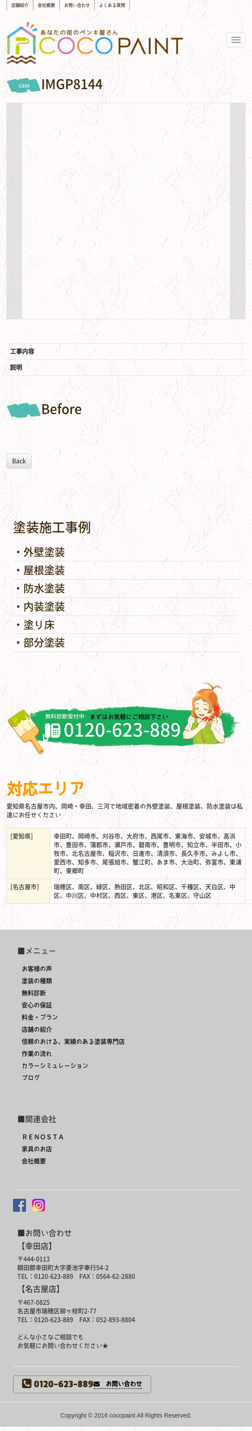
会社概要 (46, 5)
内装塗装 (44, 606)
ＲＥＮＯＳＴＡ (43, 1137)
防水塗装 (44, 588)
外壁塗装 (44, 552)
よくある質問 (112, 5)
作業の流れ (37, 1054)
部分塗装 (44, 642)
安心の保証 (37, 1005)
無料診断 (34, 993)
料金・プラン (40, 1017)
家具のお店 (37, 1149)
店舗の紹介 (37, 1029)
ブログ (31, 1078)
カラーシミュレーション (55, 1066)
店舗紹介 (20, 5)
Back (19, 461)
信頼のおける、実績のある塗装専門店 (73, 1041)
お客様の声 (37, 969)
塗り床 (39, 625)
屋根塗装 (44, 570)
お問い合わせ (77, 5)
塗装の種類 (37, 981)
